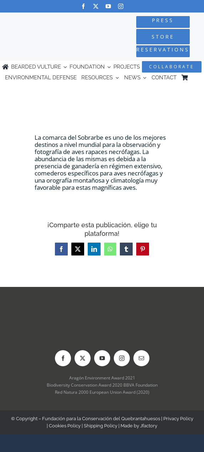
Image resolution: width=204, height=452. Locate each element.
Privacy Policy (178, 418)
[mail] (141, 358)
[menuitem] (196, 78)
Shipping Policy (100, 425)
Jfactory (148, 425)
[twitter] (95, 6)
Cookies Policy (65, 425)
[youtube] (108, 6)
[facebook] (83, 6)
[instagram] (120, 6)
